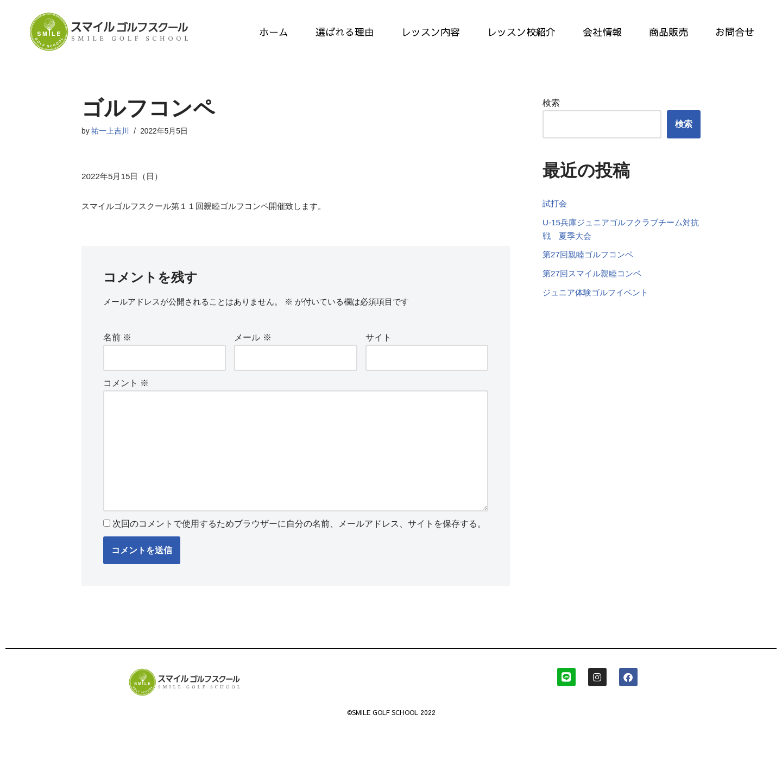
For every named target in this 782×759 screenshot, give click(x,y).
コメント (126, 390)
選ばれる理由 (345, 32)
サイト (378, 342)
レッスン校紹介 (521, 32)
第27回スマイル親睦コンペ (595, 294)
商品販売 (668, 32)
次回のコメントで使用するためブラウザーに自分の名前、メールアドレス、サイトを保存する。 (299, 542)
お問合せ (734, 32)
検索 (551, 103)
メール (252, 342)
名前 (117, 342)
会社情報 (602, 32)
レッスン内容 (430, 32)
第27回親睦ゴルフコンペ (591, 274)
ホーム (273, 32)
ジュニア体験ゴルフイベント (599, 314)
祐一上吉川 (111, 132)
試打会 (556, 219)
